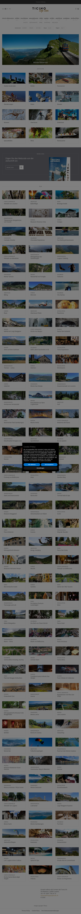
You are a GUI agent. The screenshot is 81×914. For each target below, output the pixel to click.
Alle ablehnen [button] (32, 464)
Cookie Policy (43, 452)
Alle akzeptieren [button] (49, 464)
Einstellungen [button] (40, 468)
